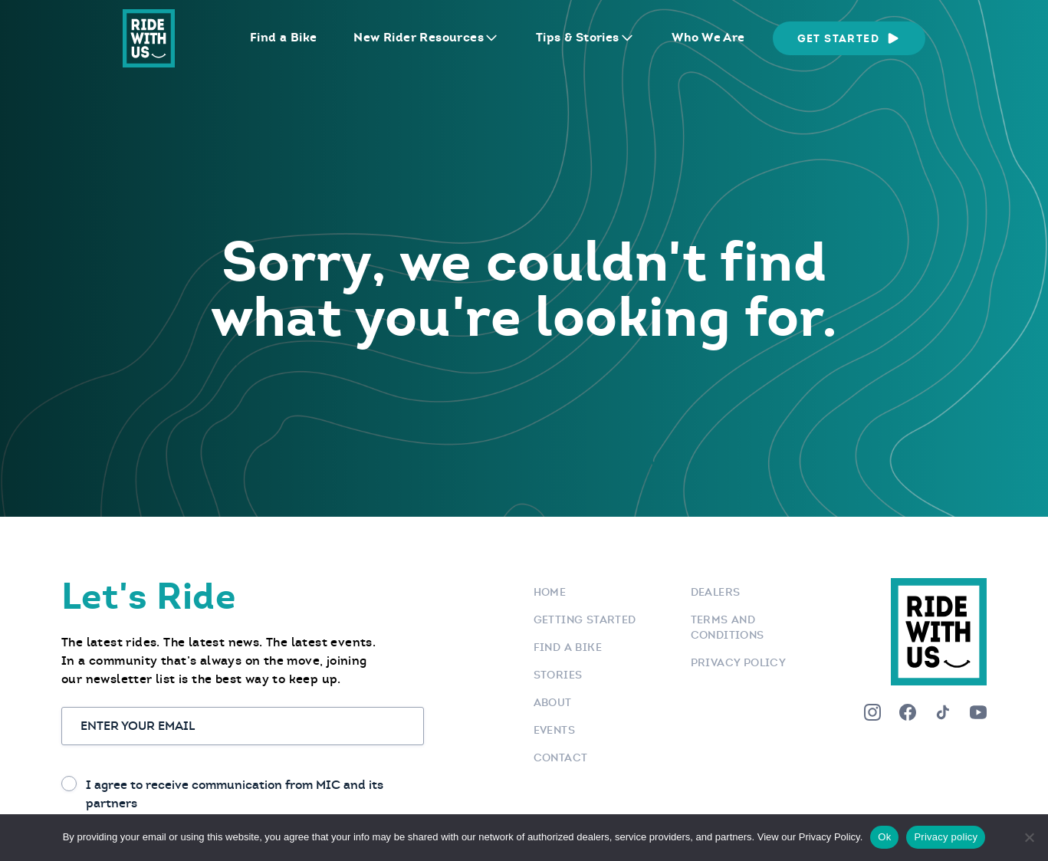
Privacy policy (945, 837)
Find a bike (568, 647)
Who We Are (708, 37)
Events (554, 730)
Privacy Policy (739, 662)
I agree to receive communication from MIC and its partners (234, 794)
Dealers (716, 592)
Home (550, 592)
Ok (884, 837)
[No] (1029, 837)
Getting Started (585, 619)
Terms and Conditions (727, 627)
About (553, 702)
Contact (561, 757)
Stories (558, 675)
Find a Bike (283, 37)
